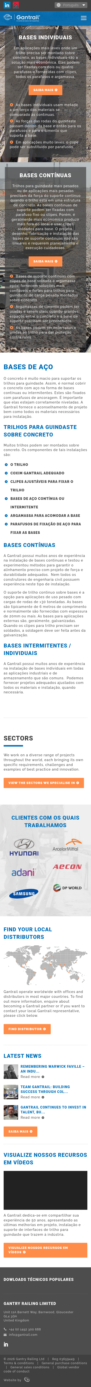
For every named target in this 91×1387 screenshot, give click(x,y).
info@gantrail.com (21, 1335)
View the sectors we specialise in (41, 783)
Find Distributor (25, 1029)
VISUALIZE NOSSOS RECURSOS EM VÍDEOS (38, 1250)
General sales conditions (30, 1367)
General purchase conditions (64, 1363)
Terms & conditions (19, 1363)
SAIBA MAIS (43, 90)
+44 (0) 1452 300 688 (22, 1329)
